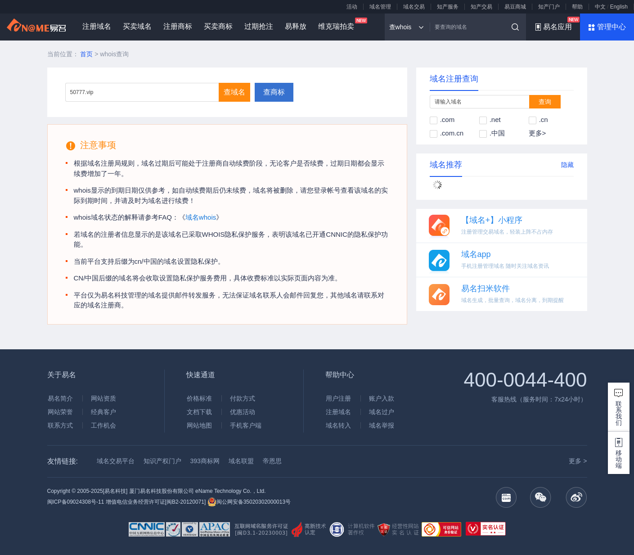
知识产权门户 (162, 461)
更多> (537, 133)
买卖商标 (218, 26)
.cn (538, 119)
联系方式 (60, 425)
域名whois (200, 217)
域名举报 (381, 425)
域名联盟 (241, 461)
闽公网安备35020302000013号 (249, 501)
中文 (600, 7)
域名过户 (381, 412)
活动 (351, 7)
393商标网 (205, 461)
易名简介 (60, 398)
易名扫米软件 (485, 288)
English (619, 7)
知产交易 (481, 7)
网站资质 (103, 398)
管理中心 (611, 27)
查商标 (274, 92)
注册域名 (96, 26)
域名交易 (414, 7)
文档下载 (199, 412)
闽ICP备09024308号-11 (75, 502)
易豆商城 (515, 7)
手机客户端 (245, 425)
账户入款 (381, 398)
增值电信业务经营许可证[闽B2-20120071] (156, 502)
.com (442, 119)
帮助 (577, 7)
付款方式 (242, 398)
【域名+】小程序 (492, 220)
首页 (86, 54)
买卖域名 (137, 26)
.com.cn (447, 133)
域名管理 (380, 7)
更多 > (578, 461)
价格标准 (199, 398)
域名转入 (338, 425)
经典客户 (103, 412)
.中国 (492, 133)
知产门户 (549, 7)
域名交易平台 (116, 461)
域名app (476, 254)
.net (490, 119)
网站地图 (199, 425)
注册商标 (177, 26)
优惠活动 (242, 412)
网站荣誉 (60, 412)
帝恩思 (272, 461)
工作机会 (103, 425)
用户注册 (338, 398)
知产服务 (448, 7)
